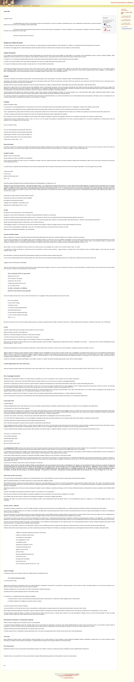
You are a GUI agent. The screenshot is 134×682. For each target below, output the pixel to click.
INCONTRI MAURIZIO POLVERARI (72, 674)
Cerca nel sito (35, 6)
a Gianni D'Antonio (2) (126, 20)
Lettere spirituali (124, 10)
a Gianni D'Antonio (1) (126, 17)
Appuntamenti (17, 6)
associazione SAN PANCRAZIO (65, 675)
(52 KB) (107, 29)
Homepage (3, 6)
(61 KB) (107, 24)
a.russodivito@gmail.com (68, 677)
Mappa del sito (26, 6)
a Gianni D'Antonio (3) (126, 24)
